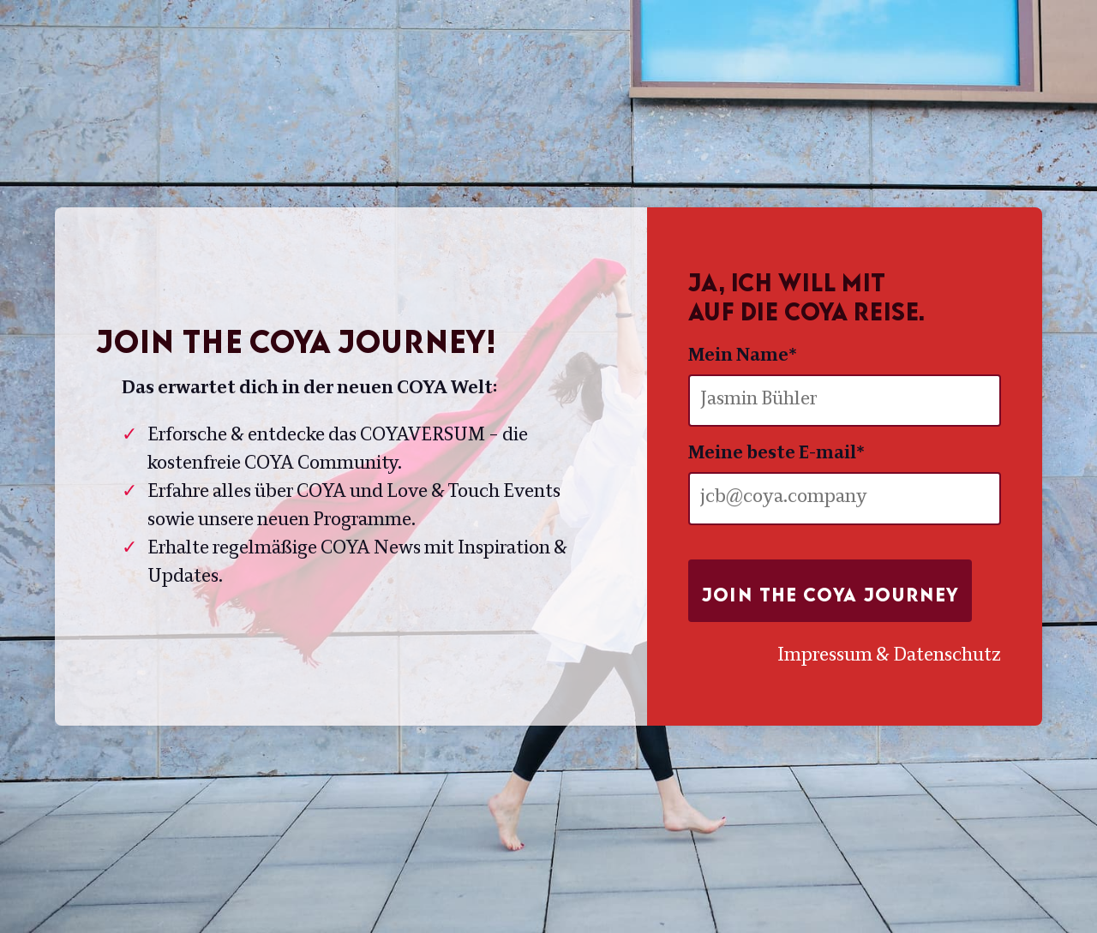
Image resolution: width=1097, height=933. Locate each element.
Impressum (824, 656)
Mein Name (742, 356)
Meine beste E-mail (776, 454)
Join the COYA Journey (830, 590)
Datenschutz (947, 656)
